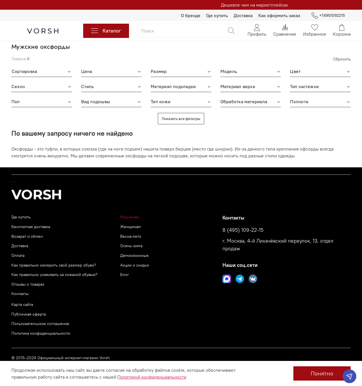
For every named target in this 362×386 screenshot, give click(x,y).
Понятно (322, 373)
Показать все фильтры (181, 118)
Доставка (243, 15)
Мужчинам (130, 217)
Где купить (217, 15)
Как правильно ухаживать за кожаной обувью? (54, 274)
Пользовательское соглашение (40, 323)
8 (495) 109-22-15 (242, 230)
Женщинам (130, 226)
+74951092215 (328, 16)
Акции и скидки (134, 265)
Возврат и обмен (27, 236)
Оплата (17, 255)
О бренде (191, 15)
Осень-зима (131, 245)
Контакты (20, 293)
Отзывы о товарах (27, 284)
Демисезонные (134, 255)
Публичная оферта (28, 314)
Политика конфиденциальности (40, 333)
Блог (124, 274)
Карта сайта (22, 304)
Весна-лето (130, 236)
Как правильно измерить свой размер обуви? (53, 265)
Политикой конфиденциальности (151, 377)
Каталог (106, 30)
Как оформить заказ (279, 15)
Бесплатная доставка (30, 226)
